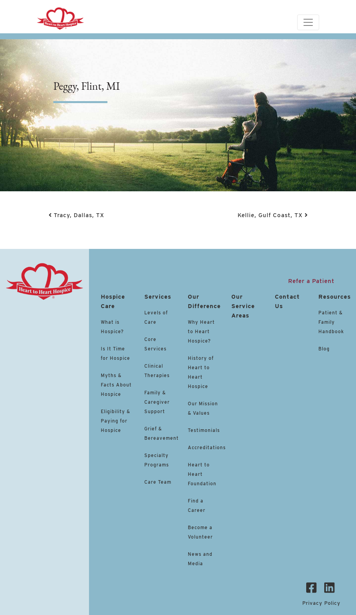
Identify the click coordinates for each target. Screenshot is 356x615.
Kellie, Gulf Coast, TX (273, 215)
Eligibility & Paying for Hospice (115, 420)
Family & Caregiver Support (157, 402)
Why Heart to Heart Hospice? (201, 331)
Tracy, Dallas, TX (76, 215)
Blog (324, 349)
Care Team (157, 482)
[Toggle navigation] (308, 22)
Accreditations (207, 447)
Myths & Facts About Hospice (116, 384)
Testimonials (204, 430)
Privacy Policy (321, 603)
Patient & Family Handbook (331, 322)
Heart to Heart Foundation (202, 474)
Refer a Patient (311, 281)
